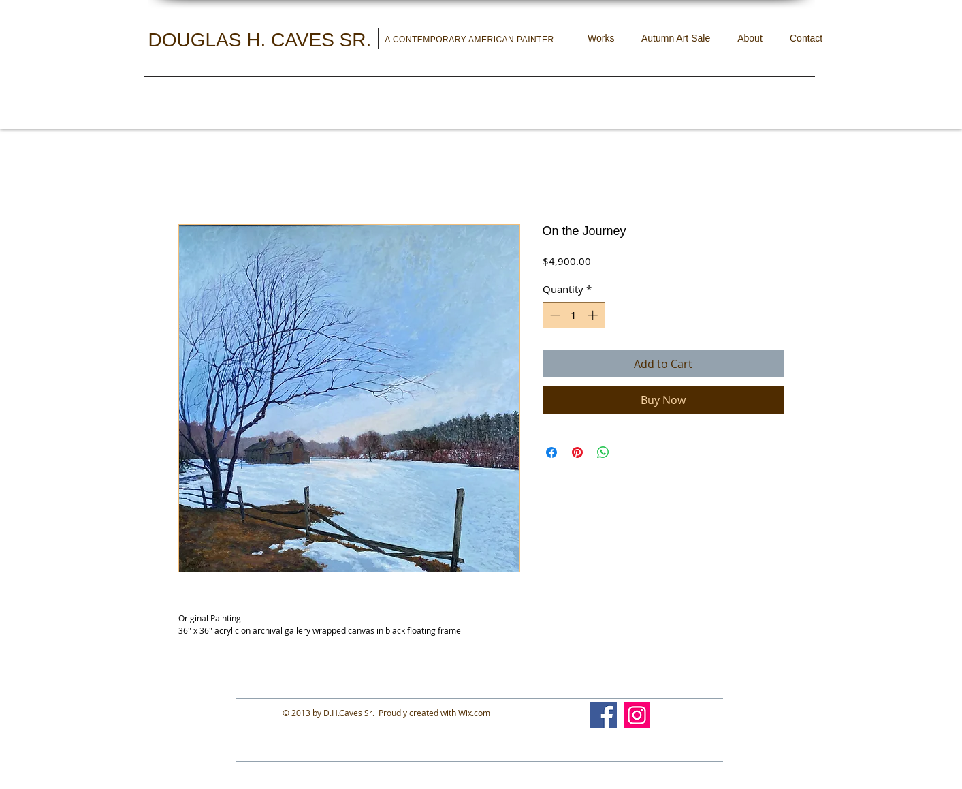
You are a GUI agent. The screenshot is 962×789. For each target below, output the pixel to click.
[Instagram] (637, 715)
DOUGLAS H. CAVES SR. (262, 39)
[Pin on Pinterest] (577, 452)
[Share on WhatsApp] (603, 452)
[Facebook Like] (705, 708)
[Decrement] (554, 315)
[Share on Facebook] (551, 452)
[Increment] (594, 315)
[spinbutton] (573, 315)
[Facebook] (603, 715)
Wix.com (474, 712)
